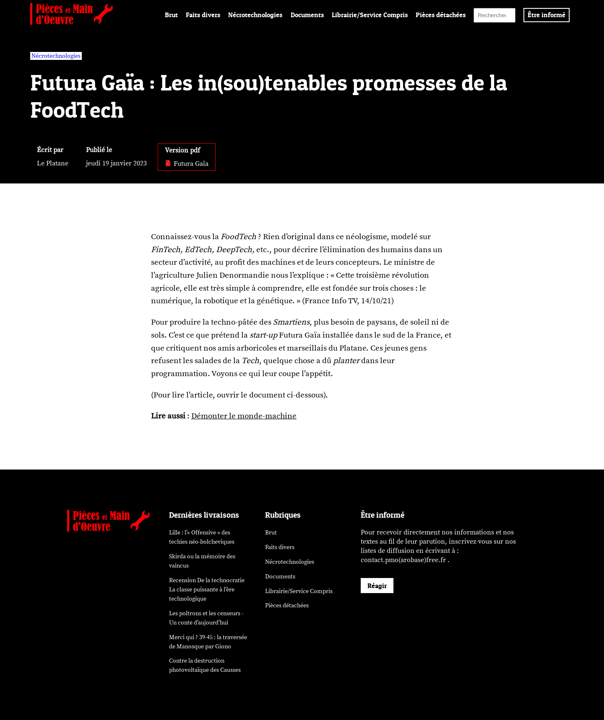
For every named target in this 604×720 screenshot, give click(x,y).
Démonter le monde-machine (244, 415)
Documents (307, 14)
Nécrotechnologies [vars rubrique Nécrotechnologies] (56, 56)
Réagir (377, 585)
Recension (207, 589)
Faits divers (203, 14)
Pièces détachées (441, 14)
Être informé (546, 14)
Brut (171, 14)
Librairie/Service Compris (370, 14)
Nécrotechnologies (255, 14)
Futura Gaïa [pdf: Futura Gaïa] (186, 163)
